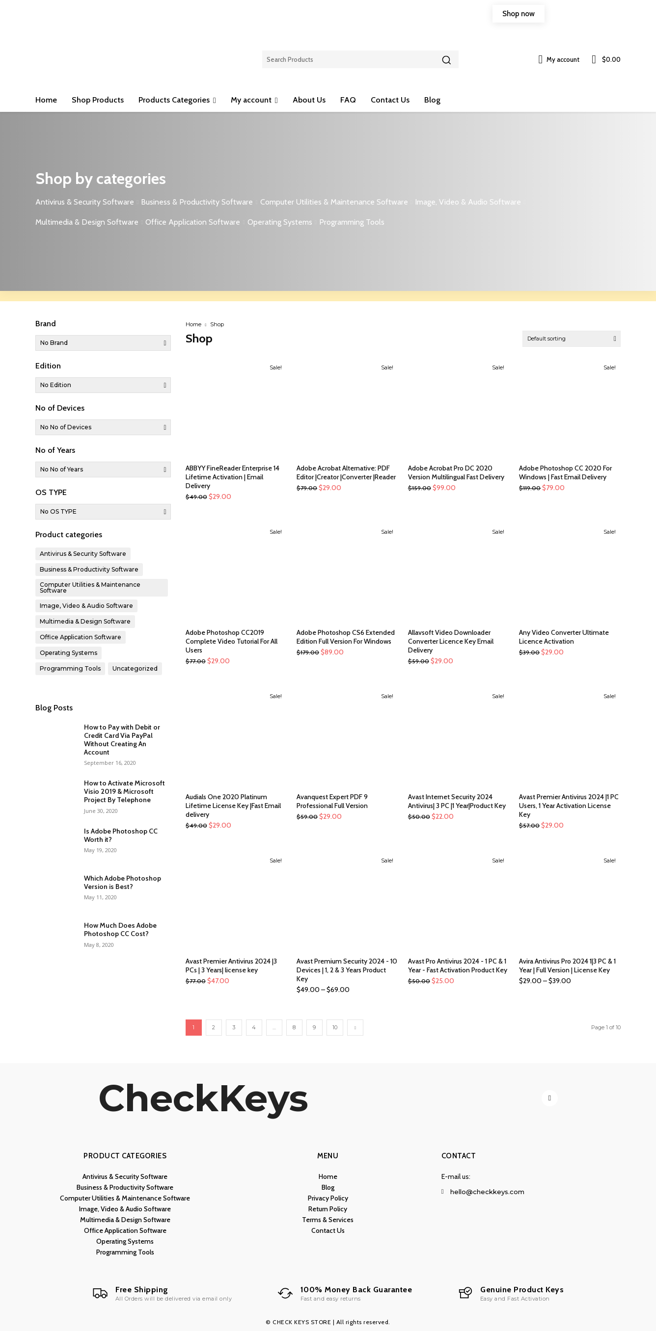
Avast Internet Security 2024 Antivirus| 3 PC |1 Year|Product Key (457, 801)
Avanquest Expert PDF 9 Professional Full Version (332, 801)
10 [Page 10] (334, 1027)
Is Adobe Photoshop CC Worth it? (121, 835)
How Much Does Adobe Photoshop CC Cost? (120, 929)
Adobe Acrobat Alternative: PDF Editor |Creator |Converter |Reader (346, 472)
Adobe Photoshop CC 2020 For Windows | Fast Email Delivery (565, 472)
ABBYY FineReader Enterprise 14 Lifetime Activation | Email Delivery (232, 477)
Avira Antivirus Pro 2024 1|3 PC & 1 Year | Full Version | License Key (567, 965)
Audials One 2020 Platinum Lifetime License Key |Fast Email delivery (233, 805)
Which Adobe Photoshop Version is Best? (122, 882)
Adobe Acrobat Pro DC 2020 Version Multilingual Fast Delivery (456, 472)
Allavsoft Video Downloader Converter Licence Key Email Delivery (450, 641)
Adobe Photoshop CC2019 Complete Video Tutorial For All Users (231, 641)
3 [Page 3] (233, 1027)
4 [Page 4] (254, 1027)
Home (193, 324)
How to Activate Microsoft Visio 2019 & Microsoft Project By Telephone (124, 791)
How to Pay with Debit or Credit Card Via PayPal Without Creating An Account (122, 739)
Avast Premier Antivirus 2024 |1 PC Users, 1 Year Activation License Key (569, 805)
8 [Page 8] (294, 1027)
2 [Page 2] (213, 1027)
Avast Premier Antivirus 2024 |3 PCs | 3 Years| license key (231, 965)
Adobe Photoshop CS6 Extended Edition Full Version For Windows (346, 637)
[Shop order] (571, 339)
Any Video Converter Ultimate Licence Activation (564, 637)
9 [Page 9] (314, 1027)
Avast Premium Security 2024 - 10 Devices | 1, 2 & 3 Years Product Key (347, 970)
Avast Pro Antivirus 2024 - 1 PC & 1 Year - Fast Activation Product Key (457, 965)
